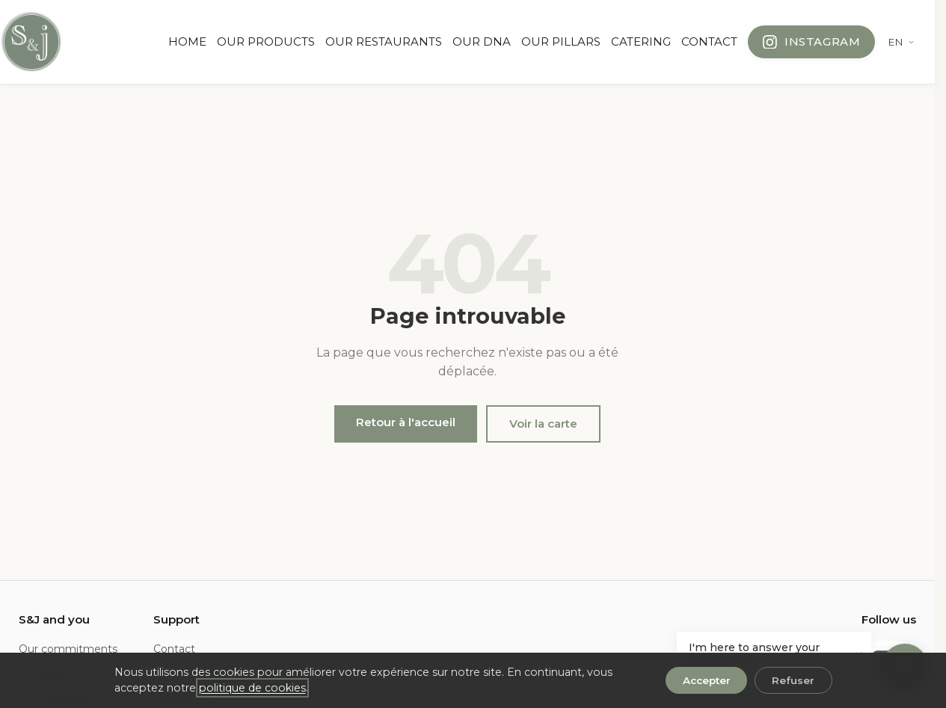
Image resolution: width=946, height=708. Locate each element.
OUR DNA (481, 41)
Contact (174, 649)
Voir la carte (543, 423)
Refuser (793, 680)
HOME (187, 41)
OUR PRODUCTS (266, 41)
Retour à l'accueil (405, 422)
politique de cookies (252, 688)
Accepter (707, 680)
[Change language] (902, 42)
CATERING (641, 41)
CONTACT (709, 41)
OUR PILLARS (561, 41)
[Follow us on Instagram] (811, 41)
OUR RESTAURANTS (383, 41)
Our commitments (68, 649)
